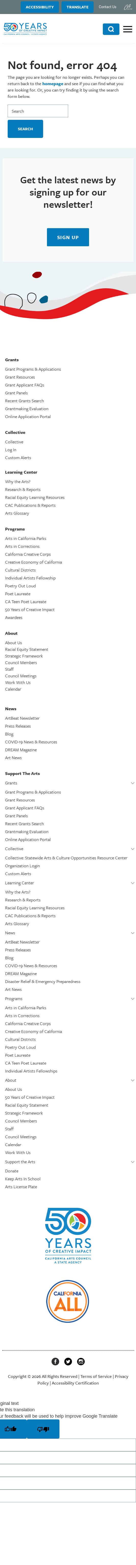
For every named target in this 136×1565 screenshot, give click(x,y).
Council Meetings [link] (20, 675)
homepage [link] (52, 83)
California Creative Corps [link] (28, 554)
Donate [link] (11, 1171)
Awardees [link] (13, 617)
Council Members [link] (21, 662)
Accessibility (40, 7)
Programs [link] (13, 998)
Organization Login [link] (22, 865)
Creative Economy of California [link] (33, 562)
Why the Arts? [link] (17, 481)
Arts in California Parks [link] (25, 538)
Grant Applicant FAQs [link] (24, 385)
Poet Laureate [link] (17, 593)
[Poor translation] (43, 1428)
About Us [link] (13, 642)
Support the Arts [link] (20, 1161)
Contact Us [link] (107, 7)
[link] (128, 7)
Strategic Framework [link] (24, 656)
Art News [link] (13, 757)
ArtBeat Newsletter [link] (22, 718)
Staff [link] (9, 669)
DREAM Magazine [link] (21, 749)
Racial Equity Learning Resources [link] (35, 497)
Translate (78, 7)
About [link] (10, 1080)
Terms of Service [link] (96, 1376)
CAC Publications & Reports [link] (30, 505)
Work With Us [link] (18, 682)
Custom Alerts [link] (18, 457)
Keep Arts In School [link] (23, 1178)
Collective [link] (14, 441)
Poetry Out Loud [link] (20, 586)
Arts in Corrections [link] (22, 546)
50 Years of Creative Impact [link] (30, 609)
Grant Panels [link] (16, 393)
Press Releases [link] (18, 726)
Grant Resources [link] (20, 377)
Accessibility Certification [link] (75, 1383)
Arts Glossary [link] (17, 513)
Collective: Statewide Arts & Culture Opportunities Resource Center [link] (66, 858)
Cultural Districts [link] (20, 570)
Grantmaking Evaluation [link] (26, 408)
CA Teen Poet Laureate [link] (25, 601)
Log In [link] (10, 449)
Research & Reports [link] (23, 489)
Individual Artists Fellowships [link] (31, 1071)
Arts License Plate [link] (21, 1186)
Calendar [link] (13, 689)
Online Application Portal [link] (28, 416)
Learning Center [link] (19, 882)
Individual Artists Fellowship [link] (30, 578)
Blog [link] (9, 734)
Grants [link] (11, 783)
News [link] (10, 932)
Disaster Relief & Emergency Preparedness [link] (42, 981)
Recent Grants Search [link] (24, 400)
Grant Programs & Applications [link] (33, 369)
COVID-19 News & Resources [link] (31, 742)
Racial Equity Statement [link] (26, 649)
